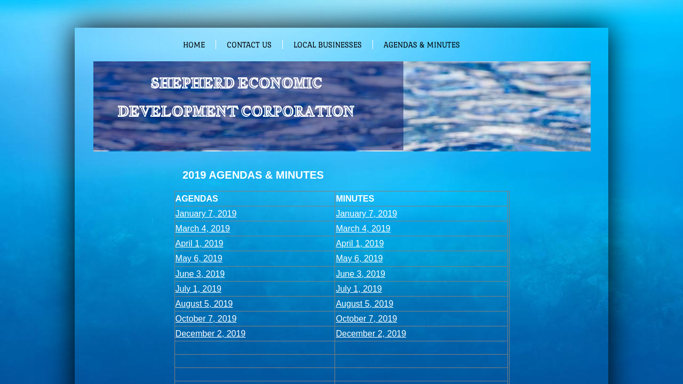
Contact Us (249, 44)
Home (194, 44)
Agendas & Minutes (422, 44)
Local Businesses (327, 44)
